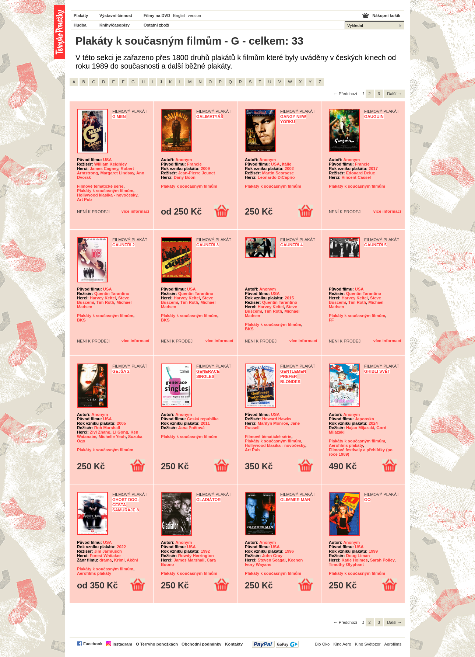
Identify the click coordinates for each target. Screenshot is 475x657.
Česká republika (203, 419)
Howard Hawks (277, 419)
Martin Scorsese (278, 173)
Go (367, 499)
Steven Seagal (272, 560)
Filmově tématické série (100, 186)
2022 (121, 547)
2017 (373, 168)
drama (105, 560)
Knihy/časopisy (114, 25)
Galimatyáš (209, 116)
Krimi (119, 560)
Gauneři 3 (207, 245)
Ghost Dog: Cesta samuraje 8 (125, 504)
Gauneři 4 (291, 245)
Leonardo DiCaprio (276, 177)
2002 (289, 168)
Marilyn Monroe (273, 423)
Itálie (287, 164)
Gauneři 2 (123, 245)
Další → (394, 93)
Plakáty (81, 15)
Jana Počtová (191, 427)
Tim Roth (105, 302)
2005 (121, 423)
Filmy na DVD (157, 15)
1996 (289, 551)
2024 (373, 423)
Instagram (122, 644)
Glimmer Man (295, 499)
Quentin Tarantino (112, 293)
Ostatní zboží (156, 25)
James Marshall (189, 560)
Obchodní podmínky (201, 644)
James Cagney (104, 168)
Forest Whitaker (105, 555)
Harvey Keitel (103, 298)
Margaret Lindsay (117, 173)
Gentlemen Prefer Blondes (293, 376)
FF (331, 320)
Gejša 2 (121, 371)
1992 (205, 551)
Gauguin (374, 116)
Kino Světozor (368, 644)
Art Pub (84, 199)
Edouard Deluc (360, 173)
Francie (194, 164)
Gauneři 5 (375, 245)
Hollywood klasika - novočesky (107, 195)
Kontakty (234, 644)
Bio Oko (322, 644)
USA (107, 159)
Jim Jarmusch (108, 551)
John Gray (272, 555)
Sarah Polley (382, 560)
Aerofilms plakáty (346, 445)
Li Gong (120, 432)
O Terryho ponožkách (157, 644)
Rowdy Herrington (196, 555)
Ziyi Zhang (100, 432)
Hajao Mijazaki (360, 427)
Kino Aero (342, 644)
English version (187, 15)
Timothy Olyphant (346, 564)
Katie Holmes (355, 560)
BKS (81, 320)
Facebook (92, 644)
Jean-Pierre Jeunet (196, 173)
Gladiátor (208, 499)
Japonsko (364, 419)
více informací (135, 211)
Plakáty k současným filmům (105, 190)
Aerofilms (392, 644)
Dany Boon (185, 177)
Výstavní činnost (115, 15)
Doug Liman (358, 555)
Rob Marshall (107, 427)
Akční (132, 560)
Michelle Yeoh (112, 436)
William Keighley (110, 164)
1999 (373, 551)
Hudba (80, 25)
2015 (289, 298)
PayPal (275, 644)
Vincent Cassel (356, 177)
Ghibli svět (377, 371)
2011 (205, 423)
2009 (205, 168)
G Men (119, 116)
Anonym (183, 159)
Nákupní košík (386, 15)
